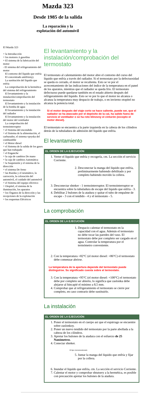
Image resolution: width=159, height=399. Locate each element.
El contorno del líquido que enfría (23, 73)
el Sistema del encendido (18, 129)
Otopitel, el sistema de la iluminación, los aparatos (17, 188)
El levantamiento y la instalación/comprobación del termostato (19, 97)
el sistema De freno (15, 169)
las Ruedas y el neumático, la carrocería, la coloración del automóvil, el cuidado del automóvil (22, 176)
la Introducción (13, 53)
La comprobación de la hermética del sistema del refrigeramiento (22, 88)
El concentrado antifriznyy (19, 77)
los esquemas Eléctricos (18, 199)
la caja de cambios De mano (20, 156)
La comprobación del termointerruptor (15, 125)
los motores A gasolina (17, 57)
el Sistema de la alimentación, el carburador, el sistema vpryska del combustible (21, 136)
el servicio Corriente (123, 369)
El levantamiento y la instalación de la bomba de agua (21, 105)
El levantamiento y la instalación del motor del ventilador (21, 118)
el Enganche (11, 153)
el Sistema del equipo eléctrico (21, 182)
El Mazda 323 (10, 47)
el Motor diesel (13, 143)
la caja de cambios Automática (21, 159)
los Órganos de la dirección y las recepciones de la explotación (21, 194)
